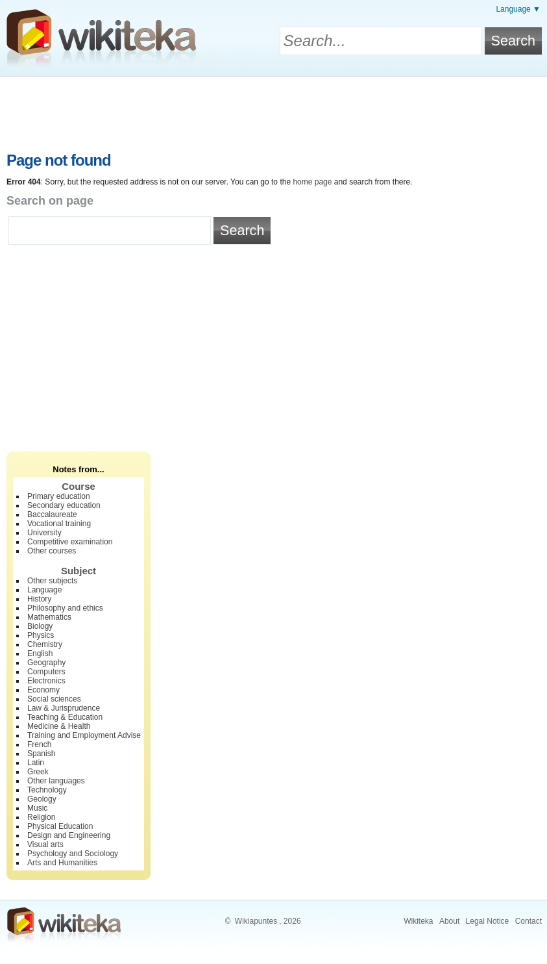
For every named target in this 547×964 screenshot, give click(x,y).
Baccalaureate (52, 514)
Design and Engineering (68, 835)
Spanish (41, 753)
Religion (41, 817)
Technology (47, 789)
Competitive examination (69, 541)
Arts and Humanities (62, 862)
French (39, 744)
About (449, 921)
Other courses (51, 550)
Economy (43, 689)
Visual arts (45, 844)
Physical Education (60, 826)
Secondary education (64, 505)
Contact (528, 921)
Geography (46, 662)
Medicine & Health (58, 726)
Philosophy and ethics (65, 608)
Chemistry (44, 644)
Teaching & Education (65, 717)
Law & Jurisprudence (63, 708)
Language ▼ (518, 9)
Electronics (46, 680)
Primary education (58, 496)
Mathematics (49, 617)
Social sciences (54, 699)
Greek (38, 771)
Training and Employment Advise (84, 735)
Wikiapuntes (256, 921)
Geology (41, 799)
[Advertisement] (274, 112)
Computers (46, 671)
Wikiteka (418, 921)
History (39, 598)
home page (312, 181)
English (40, 653)
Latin (35, 762)
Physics (40, 635)
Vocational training (59, 523)
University (44, 532)
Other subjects (52, 580)
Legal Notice (487, 921)
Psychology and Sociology (72, 853)
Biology (40, 626)
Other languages (56, 780)
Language (44, 589)
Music (37, 808)
